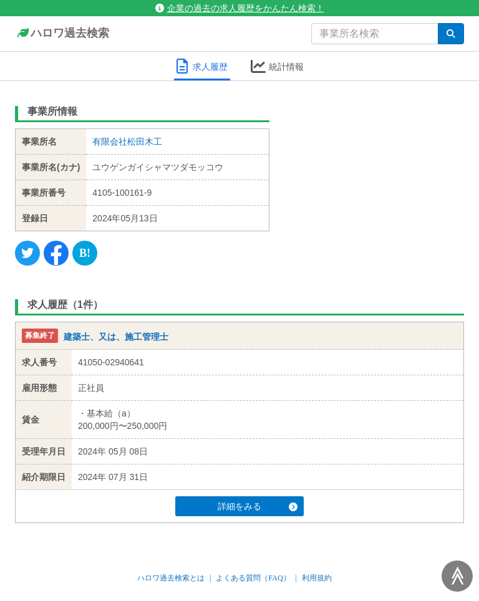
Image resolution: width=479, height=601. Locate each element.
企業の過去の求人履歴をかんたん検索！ (239, 8)
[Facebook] (56, 253)
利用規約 (317, 578)
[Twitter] (27, 253)
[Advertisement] (376, 178)
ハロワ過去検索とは (171, 578)
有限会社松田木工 (127, 142)
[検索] (451, 33)
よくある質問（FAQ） (253, 578)
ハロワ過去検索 (62, 34)
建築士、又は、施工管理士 (116, 337)
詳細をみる (258, 506)
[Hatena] (84, 253)
